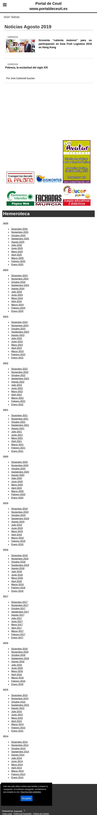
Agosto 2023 (17, 335)
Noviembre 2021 (19, 419)
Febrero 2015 (18, 728)
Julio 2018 (16, 571)
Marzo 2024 (17, 305)
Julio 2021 (16, 431)
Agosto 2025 (17, 242)
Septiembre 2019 (20, 518)
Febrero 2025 (18, 261)
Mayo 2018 (17, 578)
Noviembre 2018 (19, 558)
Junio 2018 (17, 575)
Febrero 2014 (18, 774)
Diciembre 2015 (19, 695)
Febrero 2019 (18, 541)
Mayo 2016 (17, 671)
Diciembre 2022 (19, 369)
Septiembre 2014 (20, 751)
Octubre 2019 (18, 515)
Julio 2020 (16, 478)
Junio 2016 (17, 668)
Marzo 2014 (17, 771)
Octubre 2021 (18, 422)
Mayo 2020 (17, 485)
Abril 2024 (16, 301)
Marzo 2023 (17, 351)
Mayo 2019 (17, 531)
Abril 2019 (16, 535)
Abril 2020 (16, 488)
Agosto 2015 (17, 708)
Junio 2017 (17, 621)
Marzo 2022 (17, 398)
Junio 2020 (17, 481)
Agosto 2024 (17, 288)
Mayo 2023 (17, 345)
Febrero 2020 (18, 494)
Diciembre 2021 (19, 415)
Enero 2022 (17, 404)
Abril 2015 (16, 721)
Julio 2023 (16, 338)
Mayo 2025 (17, 251)
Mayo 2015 (17, 718)
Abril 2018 (16, 581)
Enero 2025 (17, 264)
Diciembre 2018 (19, 555)
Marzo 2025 (17, 258)
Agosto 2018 (17, 568)
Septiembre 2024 (20, 285)
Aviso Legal (7, 814)
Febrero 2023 (18, 354)
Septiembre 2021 (20, 425)
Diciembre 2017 (19, 602)
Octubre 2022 (18, 375)
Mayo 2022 (17, 391)
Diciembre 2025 (19, 229)
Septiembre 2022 (20, 378)
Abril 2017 (16, 628)
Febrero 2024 (18, 308)
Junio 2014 (17, 761)
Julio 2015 (16, 711)
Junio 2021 (17, 435)
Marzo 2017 (17, 631)
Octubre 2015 (18, 702)
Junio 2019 (17, 528)
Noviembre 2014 (19, 745)
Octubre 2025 (18, 235)
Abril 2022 (16, 394)
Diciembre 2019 (19, 509)
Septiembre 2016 (20, 658)
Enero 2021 (17, 451)
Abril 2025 (16, 255)
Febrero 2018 (18, 587)
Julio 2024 (16, 292)
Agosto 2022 (17, 382)
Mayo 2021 (17, 438)
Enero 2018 (17, 591)
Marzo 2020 (17, 491)
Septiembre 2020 (20, 472)
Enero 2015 (17, 731)
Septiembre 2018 (20, 565)
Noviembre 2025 (19, 232)
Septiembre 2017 (20, 612)
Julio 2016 (16, 665)
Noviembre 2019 (19, 512)
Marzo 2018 (17, 584)
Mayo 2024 (17, 298)
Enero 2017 (17, 637)
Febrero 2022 (18, 401)
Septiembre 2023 (20, 332)
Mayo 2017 (17, 624)
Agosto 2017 (17, 615)
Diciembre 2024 (19, 275)
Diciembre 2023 (19, 322)
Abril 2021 (16, 441)
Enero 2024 (17, 311)
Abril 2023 (16, 348)
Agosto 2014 (17, 755)
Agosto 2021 (17, 428)
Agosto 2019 (17, 522)
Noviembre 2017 (19, 605)
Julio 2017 (16, 618)
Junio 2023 (17, 341)
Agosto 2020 (17, 475)
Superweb (18, 811)
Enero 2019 (17, 544)
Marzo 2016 (17, 678)
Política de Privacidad (22, 814)
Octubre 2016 (18, 655)
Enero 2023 (17, 358)
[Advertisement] (48, 116)
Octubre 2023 (18, 329)
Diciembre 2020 (19, 462)
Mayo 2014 (17, 764)
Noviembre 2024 (19, 279)
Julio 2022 (16, 385)
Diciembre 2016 (19, 649)
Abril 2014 (16, 768)
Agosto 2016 (17, 661)
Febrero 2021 (18, 448)
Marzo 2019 (17, 538)
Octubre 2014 (18, 748)
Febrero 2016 (18, 681)
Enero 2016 (17, 684)
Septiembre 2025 (20, 238)
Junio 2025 (17, 248)
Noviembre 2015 (19, 698)
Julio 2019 (16, 525)
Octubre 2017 (18, 608)
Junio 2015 (17, 715)
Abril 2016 (16, 674)
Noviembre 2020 (19, 465)
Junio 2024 (17, 295)
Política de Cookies (41, 814)
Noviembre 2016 (19, 652)
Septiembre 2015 (20, 705)
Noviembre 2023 (19, 325)
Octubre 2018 (18, 562)
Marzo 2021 (17, 444)
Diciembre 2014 (19, 742)
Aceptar (26, 798)
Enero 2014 (17, 777)
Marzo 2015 (17, 724)
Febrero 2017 (18, 634)
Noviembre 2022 (19, 372)
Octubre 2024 (18, 282)
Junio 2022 (17, 388)
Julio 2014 (16, 758)
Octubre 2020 (18, 468)
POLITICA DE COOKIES (30, 792)
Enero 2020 (17, 498)
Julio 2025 (16, 245)
